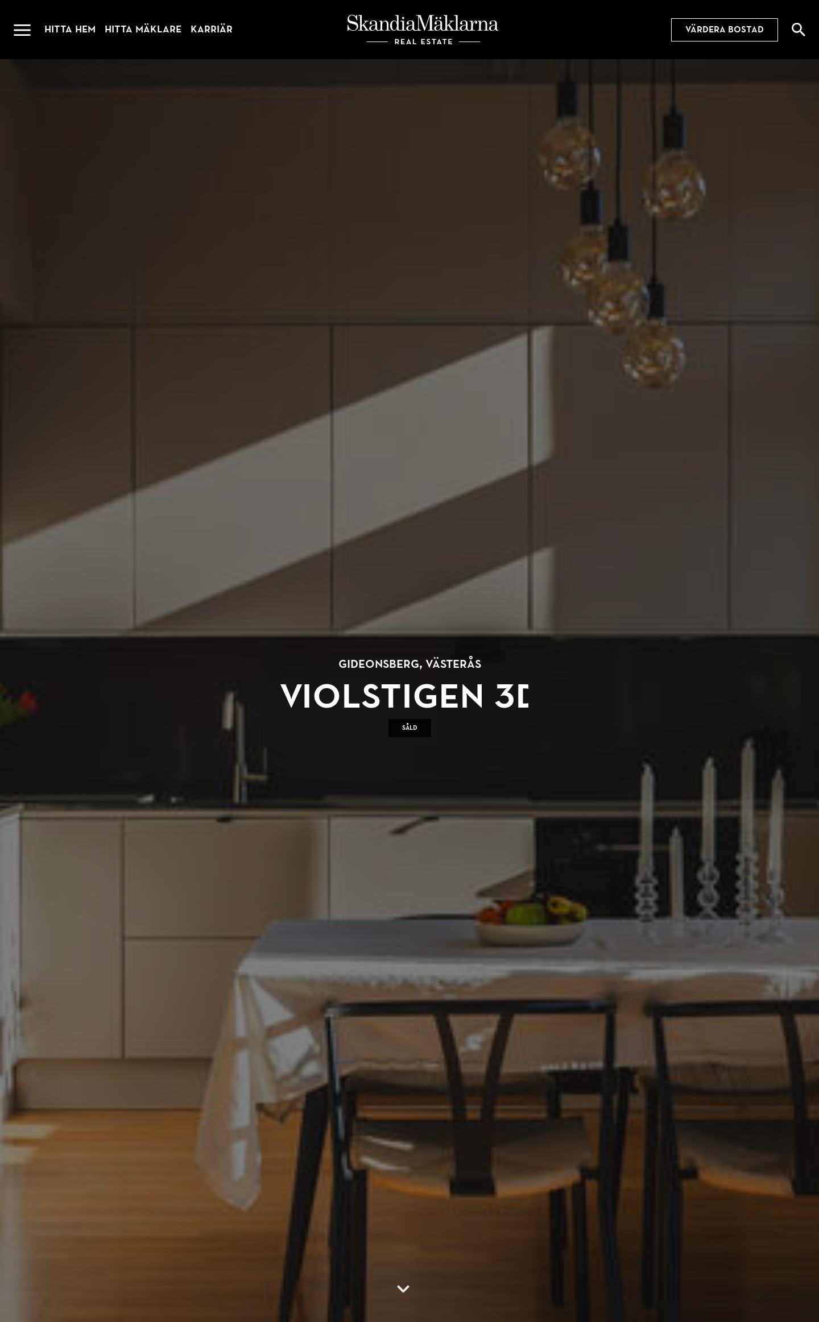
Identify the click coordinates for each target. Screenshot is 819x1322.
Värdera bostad (724, 29)
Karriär (212, 29)
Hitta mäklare (143, 29)
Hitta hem (70, 29)
